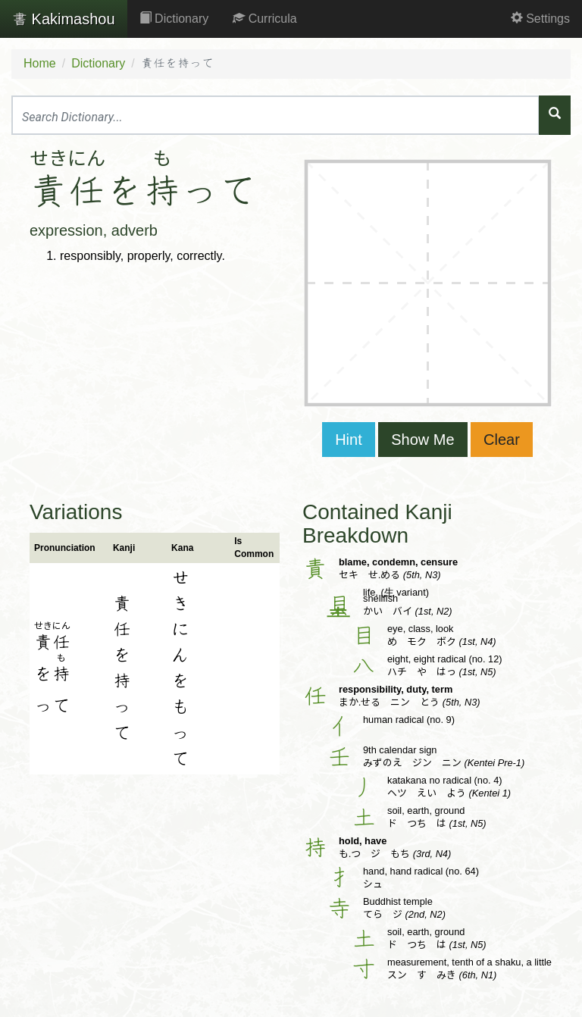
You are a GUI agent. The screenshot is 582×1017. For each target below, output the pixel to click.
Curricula (264, 18)
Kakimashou (63, 19)
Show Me (422, 439)
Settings (540, 18)
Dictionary (174, 18)
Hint (348, 439)
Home (39, 63)
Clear (501, 439)
